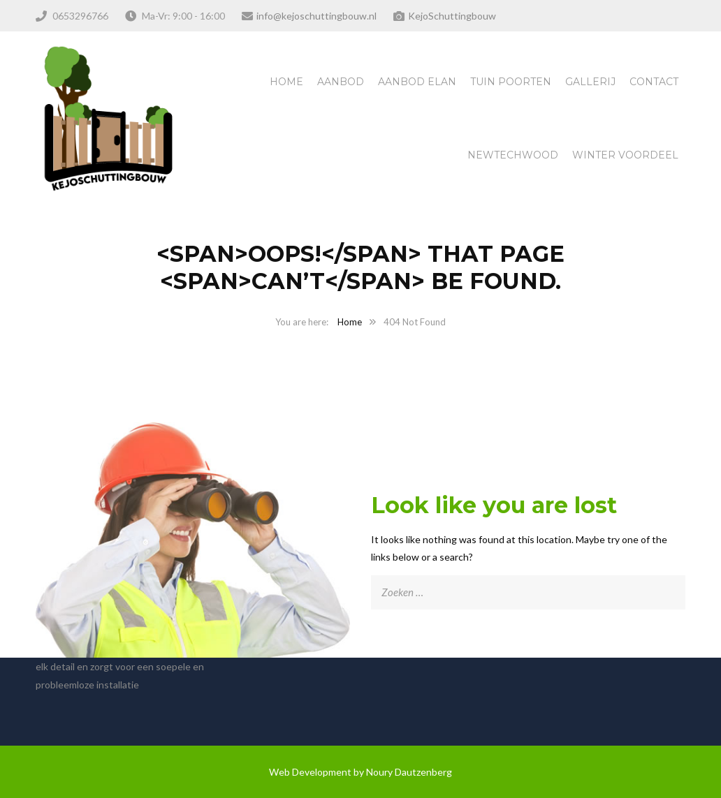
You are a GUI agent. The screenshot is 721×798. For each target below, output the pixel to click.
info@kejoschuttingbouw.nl (316, 16)
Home (286, 81)
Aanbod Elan (417, 81)
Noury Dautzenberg (409, 772)
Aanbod (340, 81)
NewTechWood (512, 155)
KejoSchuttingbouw (452, 16)
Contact (653, 81)
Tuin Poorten (510, 81)
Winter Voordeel (625, 155)
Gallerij (590, 81)
